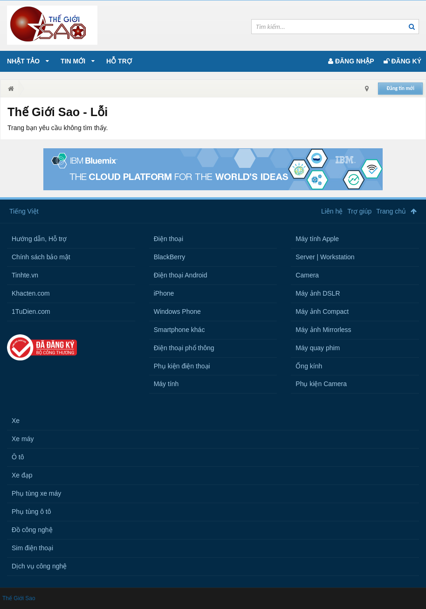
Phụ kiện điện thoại (182, 366)
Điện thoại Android (180, 275)
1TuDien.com (31, 311)
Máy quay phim (317, 348)
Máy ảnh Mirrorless (323, 329)
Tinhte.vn (25, 275)
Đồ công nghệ (32, 529)
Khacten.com (31, 293)
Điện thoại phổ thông (184, 348)
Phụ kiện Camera (321, 384)
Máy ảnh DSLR (317, 293)
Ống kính (308, 366)
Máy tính (166, 384)
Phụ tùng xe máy (36, 493)
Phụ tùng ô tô (31, 511)
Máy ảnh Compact (322, 311)
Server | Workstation (324, 257)
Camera (307, 275)
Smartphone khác (179, 329)
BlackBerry (170, 257)
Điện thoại (168, 238)
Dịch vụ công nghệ (39, 566)
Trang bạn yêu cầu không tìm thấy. (57, 127)
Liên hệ (332, 211)
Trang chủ (391, 211)
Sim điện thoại (32, 548)
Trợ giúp (359, 211)
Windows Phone (177, 311)
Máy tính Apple (317, 238)
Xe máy (23, 439)
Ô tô (18, 457)
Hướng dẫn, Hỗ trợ (39, 238)
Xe (16, 420)
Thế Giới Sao (18, 598)
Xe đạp (22, 475)
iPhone (164, 293)
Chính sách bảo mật (41, 257)
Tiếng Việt (24, 211)
